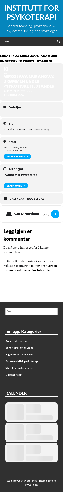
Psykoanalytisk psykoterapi (21, 361)
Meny (8, 41)
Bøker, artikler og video (19, 347)
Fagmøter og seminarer (19, 354)
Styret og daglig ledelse (19, 367)
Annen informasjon (16, 340)
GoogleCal (35, 198)
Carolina (33, 484)
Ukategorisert (13, 374)
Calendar (16, 198)
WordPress (30, 480)
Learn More (16, 186)
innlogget (26, 247)
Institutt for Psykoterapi (31, 12)
